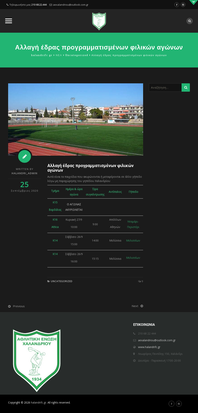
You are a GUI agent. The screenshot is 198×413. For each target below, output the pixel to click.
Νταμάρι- (133, 221)
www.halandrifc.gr (149, 347)
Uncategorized (62, 281)
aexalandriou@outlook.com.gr (70, 4)
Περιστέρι (133, 227)
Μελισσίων (133, 240)
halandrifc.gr (38, 402)
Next (135, 306)
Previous (19, 306)
